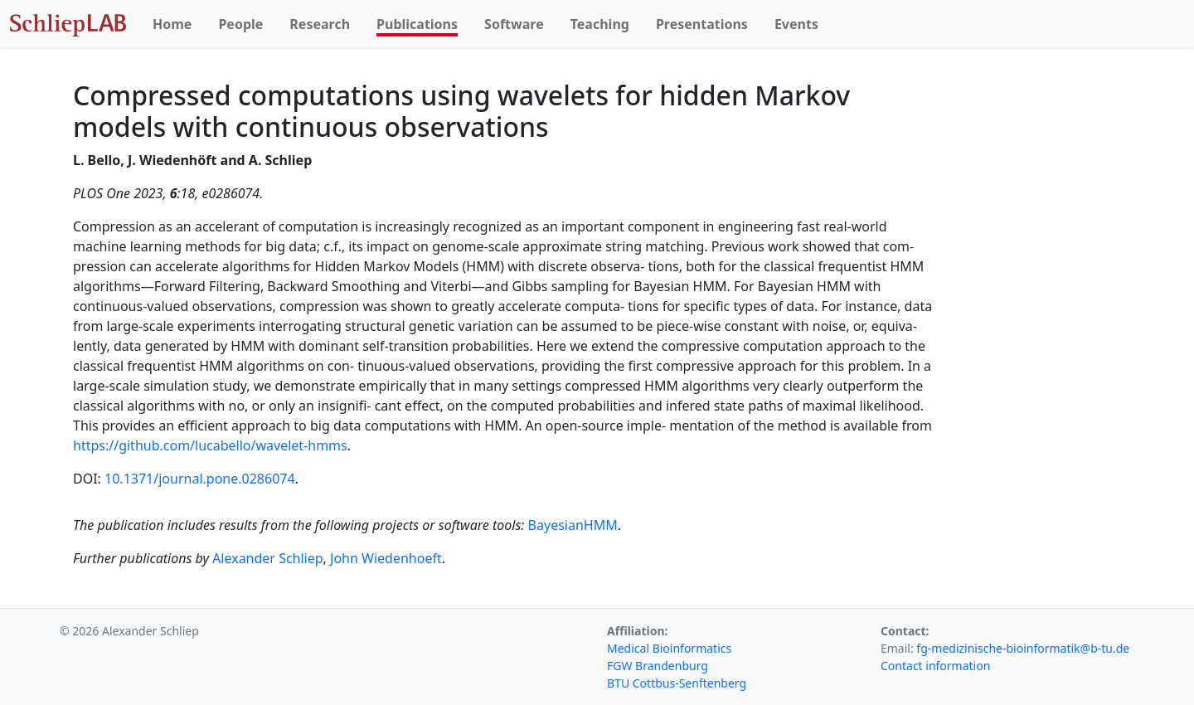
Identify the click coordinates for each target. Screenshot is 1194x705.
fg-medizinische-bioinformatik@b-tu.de (1022, 648)
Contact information (935, 665)
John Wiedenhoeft (386, 558)
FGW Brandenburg (657, 665)
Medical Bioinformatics (669, 648)
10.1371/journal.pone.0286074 (199, 478)
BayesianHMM (573, 525)
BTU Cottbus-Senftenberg (676, 683)
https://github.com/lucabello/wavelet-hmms (210, 445)
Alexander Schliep (267, 558)
